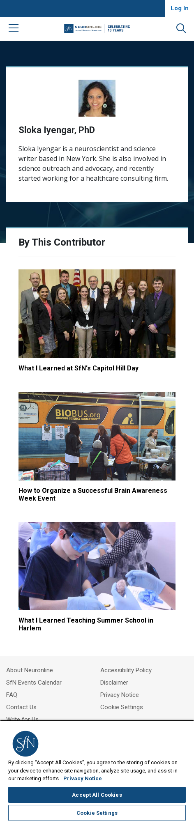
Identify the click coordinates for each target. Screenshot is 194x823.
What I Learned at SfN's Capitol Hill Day (78, 368)
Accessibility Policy (126, 670)
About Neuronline (29, 670)
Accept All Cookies (97, 795)
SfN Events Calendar (34, 682)
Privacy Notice (119, 695)
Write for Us (22, 719)
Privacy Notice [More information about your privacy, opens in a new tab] (82, 778)
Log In (180, 8)
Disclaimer (114, 682)
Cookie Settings (121, 707)
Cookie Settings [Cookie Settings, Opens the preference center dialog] (97, 813)
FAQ (11, 695)
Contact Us (21, 707)
